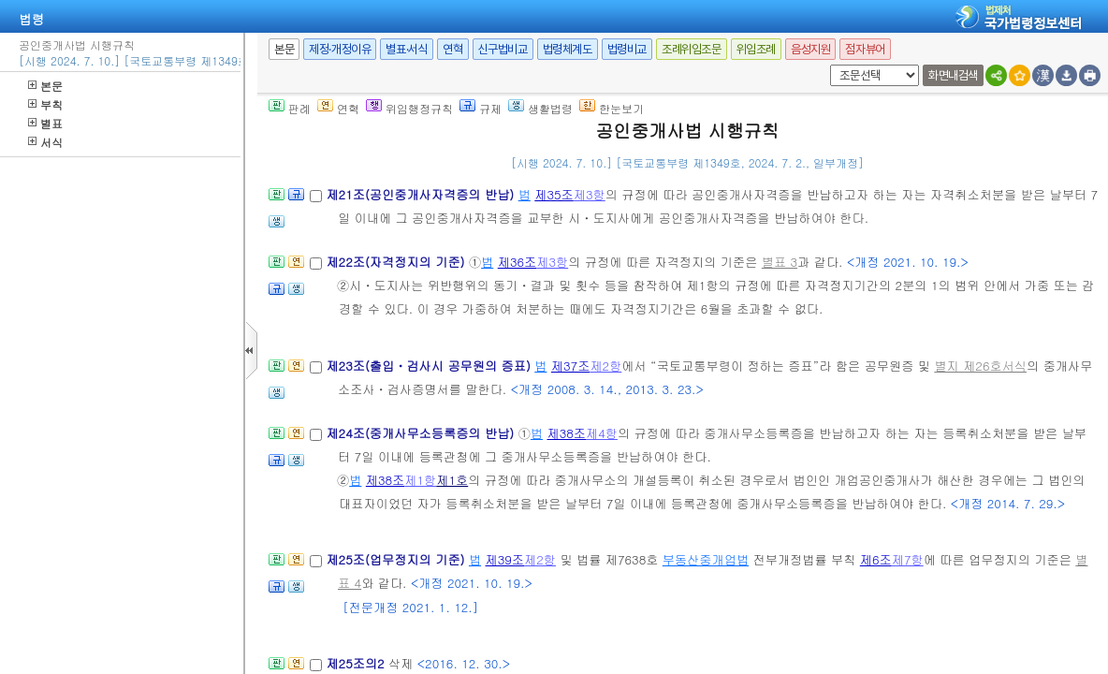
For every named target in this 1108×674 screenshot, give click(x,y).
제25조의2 (357, 663)
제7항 (908, 559)
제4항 (602, 433)
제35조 (554, 194)
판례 (290, 108)
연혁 (452, 49)
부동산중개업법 (706, 559)
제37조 (570, 365)
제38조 (566, 433)
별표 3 (779, 262)
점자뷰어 (864, 49)
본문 (45, 86)
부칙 (45, 104)
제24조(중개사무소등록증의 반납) (422, 433)
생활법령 (540, 108)
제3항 (589, 194)
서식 (45, 142)
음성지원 (810, 49)
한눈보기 (611, 108)
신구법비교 (503, 49)
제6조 (876, 559)
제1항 (420, 480)
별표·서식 (407, 49)
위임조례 (756, 49)
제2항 (605, 365)
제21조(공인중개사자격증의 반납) (422, 194)
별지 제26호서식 (980, 365)
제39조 (505, 559)
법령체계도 (567, 49)
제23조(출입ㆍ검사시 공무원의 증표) (430, 365)
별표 (45, 123)
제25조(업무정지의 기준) (397, 559)
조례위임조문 (692, 49)
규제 (480, 108)
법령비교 (627, 49)
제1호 (452, 480)
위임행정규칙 (409, 108)
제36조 (517, 262)
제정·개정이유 (340, 49)
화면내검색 (953, 75)
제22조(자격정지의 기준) (397, 262)
